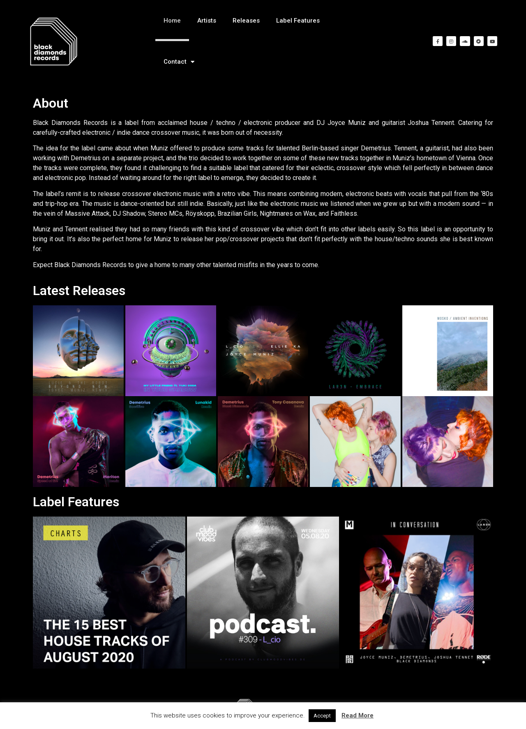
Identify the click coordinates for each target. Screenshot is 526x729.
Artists (206, 20)
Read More (357, 715)
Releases (246, 20)
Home (172, 20)
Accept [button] (322, 716)
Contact (179, 62)
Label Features (298, 20)
